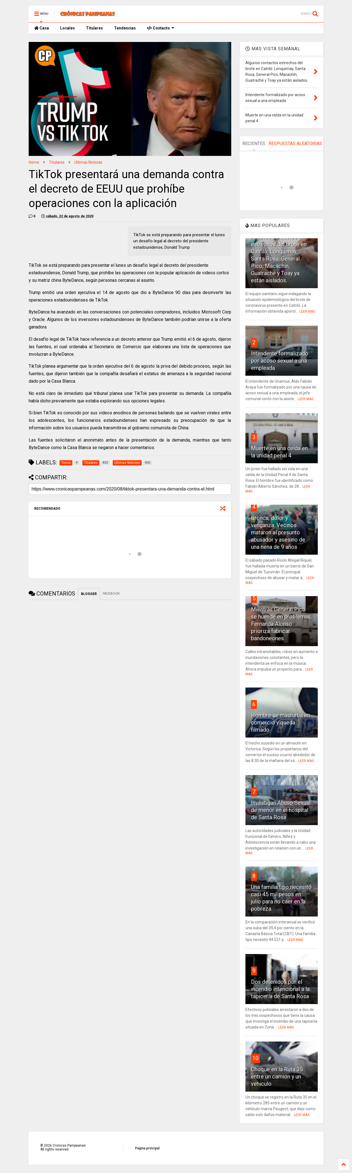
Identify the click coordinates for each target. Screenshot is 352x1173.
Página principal (147, 1148)
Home (34, 162)
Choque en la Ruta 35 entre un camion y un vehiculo (277, 1076)
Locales (67, 28)
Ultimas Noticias (88, 162)
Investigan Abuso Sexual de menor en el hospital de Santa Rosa (281, 810)
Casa (41, 28)
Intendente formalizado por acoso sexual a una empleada (279, 360)
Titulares (94, 28)
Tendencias (125, 28)
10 (255, 1058)
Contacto (160, 28)
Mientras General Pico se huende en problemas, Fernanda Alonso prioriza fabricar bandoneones (281, 624)
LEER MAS (307, 311)
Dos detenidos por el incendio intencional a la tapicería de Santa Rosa (280, 989)
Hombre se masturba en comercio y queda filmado (280, 722)
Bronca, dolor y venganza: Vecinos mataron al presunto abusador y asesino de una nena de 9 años (278, 532)
